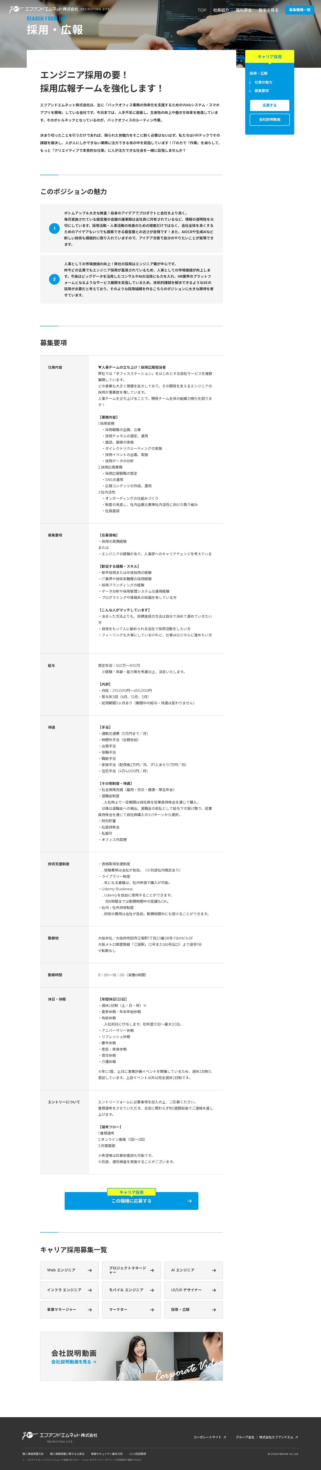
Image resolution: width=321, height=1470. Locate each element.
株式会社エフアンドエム (279, 1437)
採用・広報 (180, 1310)
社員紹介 (221, 10)
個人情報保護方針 (33, 1454)
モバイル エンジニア (126, 1290)
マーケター (118, 1310)
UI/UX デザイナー (186, 1290)
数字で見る (269, 10)
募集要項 (262, 91)
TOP (202, 10)
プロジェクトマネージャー (127, 1270)
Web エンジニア (61, 1270)
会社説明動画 (269, 119)
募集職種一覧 (300, 10)
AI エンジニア (183, 1270)
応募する (270, 105)
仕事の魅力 (263, 82)
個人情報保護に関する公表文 (67, 1454)
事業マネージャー (61, 1310)
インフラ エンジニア (64, 1290)
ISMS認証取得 (137, 1454)
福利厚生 (244, 10)
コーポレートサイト (210, 1437)
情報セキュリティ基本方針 (107, 1454)
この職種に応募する (131, 1201)
